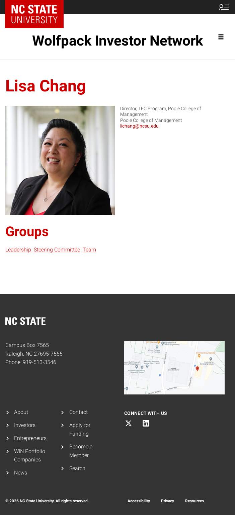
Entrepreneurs (30, 438)
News (20, 472)
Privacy (167, 501)
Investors (24, 425)
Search (77, 468)
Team (89, 249)
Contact (78, 412)
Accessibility (139, 501)
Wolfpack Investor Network (117, 40)
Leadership (18, 249)
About (21, 412)
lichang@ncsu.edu (139, 126)
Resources (194, 501)
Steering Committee (57, 249)
